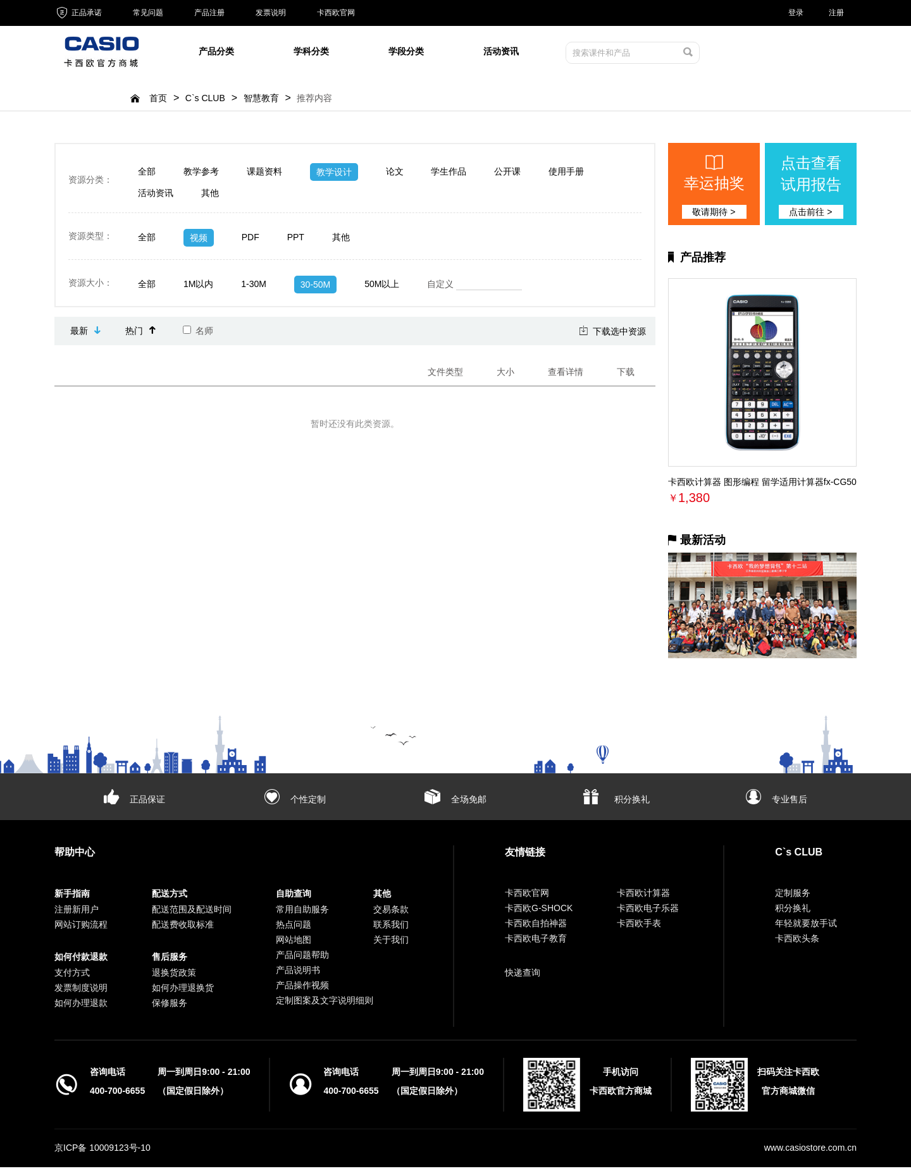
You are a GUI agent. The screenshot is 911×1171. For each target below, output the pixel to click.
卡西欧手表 (639, 927)
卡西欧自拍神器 (536, 927)
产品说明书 (298, 974)
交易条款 (391, 913)
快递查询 (522, 976)
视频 (199, 241)
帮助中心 (74, 855)
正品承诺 (78, 12)
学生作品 (448, 175)
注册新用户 (76, 913)
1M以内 (198, 288)
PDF (250, 241)
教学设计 (334, 176)
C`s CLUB (205, 102)
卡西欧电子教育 (536, 942)
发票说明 (271, 12)
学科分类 (311, 53)
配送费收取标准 (183, 928)
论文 (395, 175)
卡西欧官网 (336, 12)
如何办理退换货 (183, 991)
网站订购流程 (81, 928)
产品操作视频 (302, 989)
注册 (836, 12)
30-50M (315, 288)
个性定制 (308, 803)
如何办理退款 (81, 1007)
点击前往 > (810, 216)
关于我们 (391, 943)
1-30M (253, 288)
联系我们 (391, 928)
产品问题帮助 (302, 958)
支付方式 (72, 976)
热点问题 (293, 928)
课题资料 (264, 175)
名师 (198, 334)
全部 (147, 175)
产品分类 (216, 53)
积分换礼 (632, 803)
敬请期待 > (713, 216)
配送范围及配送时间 (192, 913)
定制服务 (792, 897)
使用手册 (566, 175)
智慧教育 (261, 102)
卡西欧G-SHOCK (539, 912)
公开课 (507, 175)
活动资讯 (501, 53)
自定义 (474, 288)
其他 (210, 197)
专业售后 (789, 803)
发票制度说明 (81, 991)
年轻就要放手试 (806, 927)
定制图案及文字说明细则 (324, 1004)
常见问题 (148, 12)
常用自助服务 (302, 913)
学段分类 (406, 53)
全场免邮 (468, 803)
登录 (795, 12)
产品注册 (209, 12)
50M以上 (381, 288)
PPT (295, 241)
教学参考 (201, 175)
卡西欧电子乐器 (648, 912)
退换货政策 (174, 976)
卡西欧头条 (797, 942)
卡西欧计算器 (643, 897)
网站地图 (293, 943)
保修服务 (169, 1007)
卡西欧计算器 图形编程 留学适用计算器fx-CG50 (762, 486)
